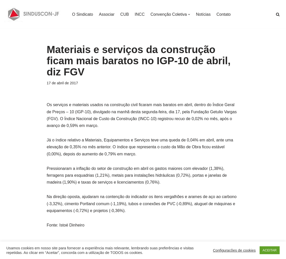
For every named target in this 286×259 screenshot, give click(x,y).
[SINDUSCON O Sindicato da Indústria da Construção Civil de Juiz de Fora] (33, 14)
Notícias (203, 14)
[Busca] (278, 14)
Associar (106, 14)
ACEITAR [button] (270, 250)
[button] (189, 14)
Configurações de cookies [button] (234, 250)
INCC (140, 14)
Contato (223, 14)
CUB (124, 14)
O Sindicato (82, 14)
